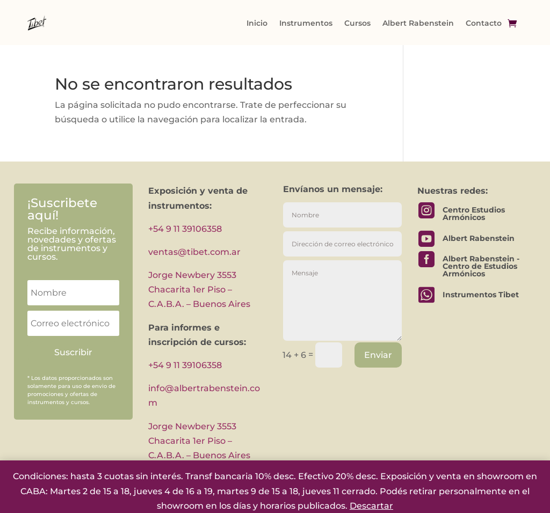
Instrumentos (305, 23)
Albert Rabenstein (418, 23)
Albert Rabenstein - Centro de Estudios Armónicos (481, 266)
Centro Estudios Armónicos (474, 213)
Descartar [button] (371, 506)
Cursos (357, 23)
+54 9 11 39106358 (185, 229)
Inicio (257, 23)
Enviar (378, 355)
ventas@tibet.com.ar (194, 252)
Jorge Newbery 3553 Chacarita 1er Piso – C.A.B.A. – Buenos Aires (199, 289)
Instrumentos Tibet (481, 294)
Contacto (484, 23)
